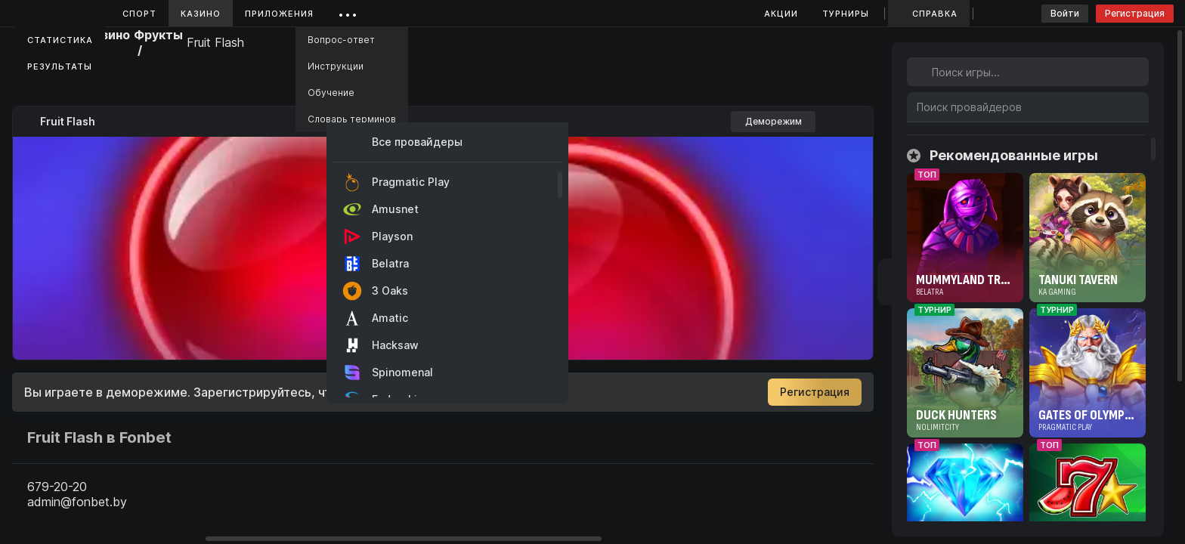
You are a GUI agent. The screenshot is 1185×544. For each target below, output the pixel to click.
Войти (1064, 13)
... (348, 11)
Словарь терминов (352, 119)
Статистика (60, 40)
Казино (201, 13)
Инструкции (336, 66)
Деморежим (773, 121)
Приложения (279, 13)
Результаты (59, 66)
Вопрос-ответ (341, 39)
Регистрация (1135, 13)
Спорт (139, 13)
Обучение (331, 92)
